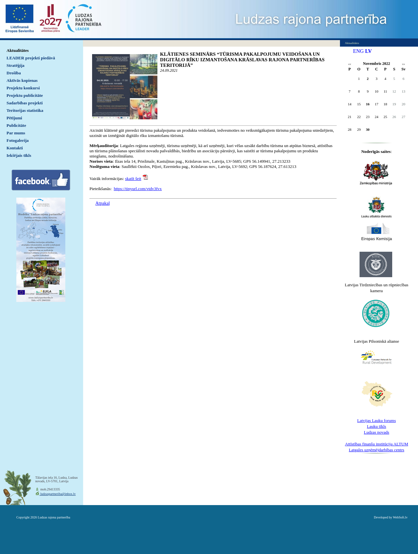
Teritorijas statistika (25, 110)
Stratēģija (15, 65)
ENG (358, 51)
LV (368, 51)
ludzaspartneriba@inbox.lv (58, 494)
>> (403, 64)
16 (368, 104)
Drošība (14, 72)
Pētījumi (14, 117)
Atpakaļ (102, 203)
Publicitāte (16, 125)
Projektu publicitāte (25, 95)
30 (368, 129)
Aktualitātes (18, 50)
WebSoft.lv (400, 517)
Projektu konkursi (23, 87)
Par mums (16, 132)
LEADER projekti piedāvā (31, 57)
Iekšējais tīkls (19, 155)
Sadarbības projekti (25, 102)
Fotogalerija (18, 140)
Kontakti (15, 147)
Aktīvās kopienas (22, 80)
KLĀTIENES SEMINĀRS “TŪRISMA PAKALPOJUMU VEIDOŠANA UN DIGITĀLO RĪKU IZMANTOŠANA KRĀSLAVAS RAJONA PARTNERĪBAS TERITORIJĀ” (242, 60)
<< (349, 64)
